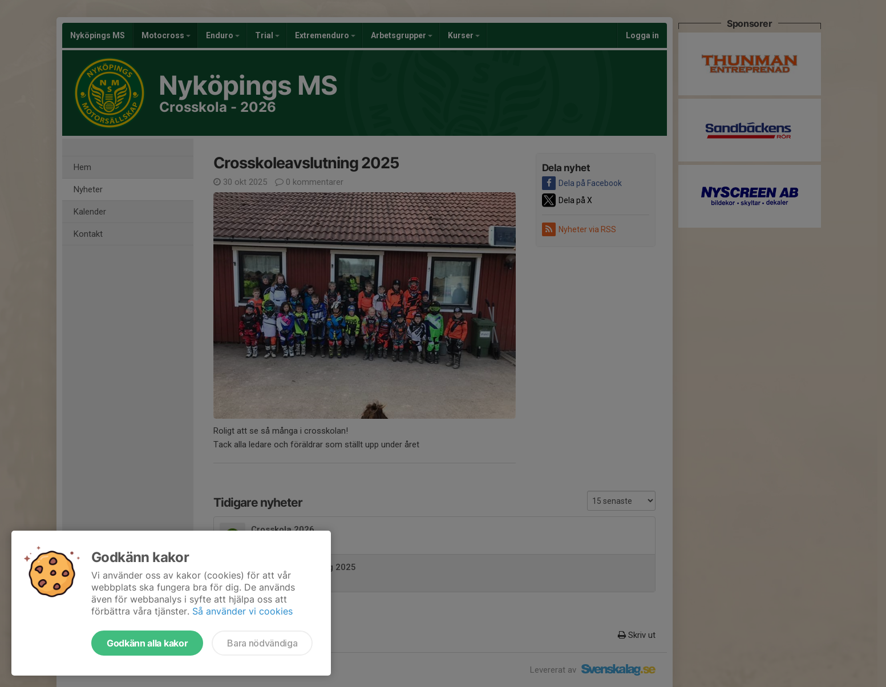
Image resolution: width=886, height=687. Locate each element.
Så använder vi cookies (242, 611)
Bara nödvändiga (262, 643)
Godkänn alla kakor (147, 643)
